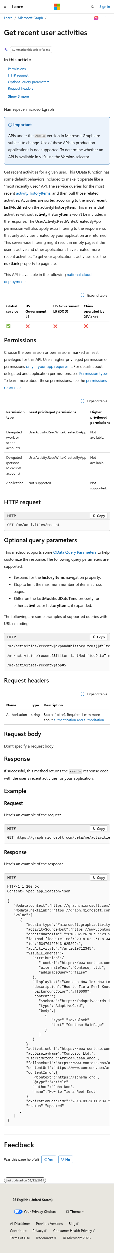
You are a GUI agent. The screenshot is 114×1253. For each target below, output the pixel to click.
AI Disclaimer (20, 1223)
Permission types (93, 373)
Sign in (105, 6)
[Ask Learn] (96, 18)
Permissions (17, 68)
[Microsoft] (57, 7)
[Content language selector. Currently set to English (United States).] (33, 1200)
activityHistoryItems (33, 193)
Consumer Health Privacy (72, 1230)
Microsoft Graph (30, 17)
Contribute (18, 1230)
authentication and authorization (79, 719)
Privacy (38, 1230)
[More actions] (105, 18)
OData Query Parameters (74, 552)
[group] (57, 450)
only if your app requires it (49, 366)
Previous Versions (49, 1223)
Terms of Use (20, 1237)
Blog (72, 1223)
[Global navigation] (5, 6)
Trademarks (44, 1237)
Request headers (20, 88)
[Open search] (93, 6)
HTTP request (18, 75)
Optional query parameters (28, 81)
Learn (8, 17)
